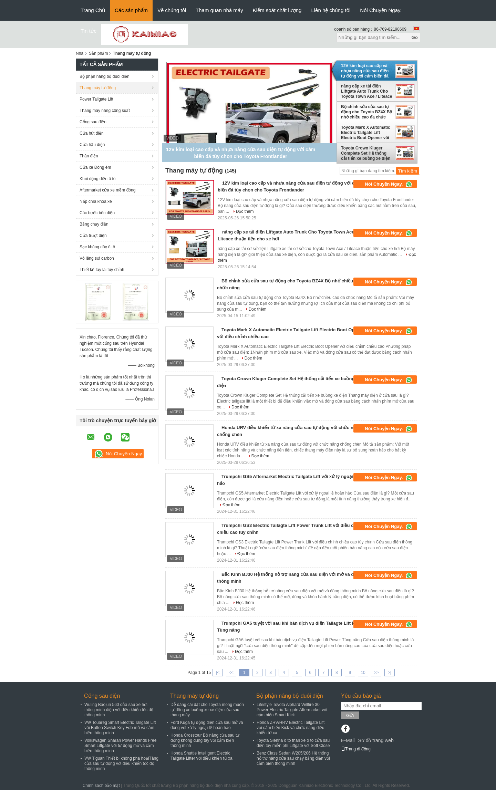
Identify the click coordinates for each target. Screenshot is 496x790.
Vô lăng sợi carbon (97, 258)
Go (414, 37)
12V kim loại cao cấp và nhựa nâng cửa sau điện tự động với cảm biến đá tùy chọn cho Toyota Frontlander (365, 71)
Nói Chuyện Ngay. (380, 10)
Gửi (350, 715)
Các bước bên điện (97, 212)
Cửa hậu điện (92, 144)
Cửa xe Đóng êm (95, 167)
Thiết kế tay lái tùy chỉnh (102, 269)
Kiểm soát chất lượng (277, 10)
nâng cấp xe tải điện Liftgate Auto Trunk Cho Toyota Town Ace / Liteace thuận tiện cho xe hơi (366, 91)
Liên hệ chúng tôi (330, 10)
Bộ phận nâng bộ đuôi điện (105, 76)
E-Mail (348, 740)
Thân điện (89, 156)
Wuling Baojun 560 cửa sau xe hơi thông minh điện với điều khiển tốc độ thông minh (118, 709)
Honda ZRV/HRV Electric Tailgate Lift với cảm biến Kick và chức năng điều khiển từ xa (290, 727)
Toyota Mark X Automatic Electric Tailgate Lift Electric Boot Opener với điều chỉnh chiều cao (365, 132)
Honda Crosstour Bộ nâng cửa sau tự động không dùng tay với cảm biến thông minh (204, 740)
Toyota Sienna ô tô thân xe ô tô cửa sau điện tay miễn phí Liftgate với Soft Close (293, 743)
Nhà (79, 53)
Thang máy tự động (98, 87)
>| (389, 672)
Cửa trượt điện (93, 235)
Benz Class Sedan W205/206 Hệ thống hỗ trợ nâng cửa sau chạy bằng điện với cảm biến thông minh (293, 758)
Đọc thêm (245, 211)
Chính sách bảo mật (101, 785)
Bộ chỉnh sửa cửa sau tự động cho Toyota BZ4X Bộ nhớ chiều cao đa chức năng (366, 111)
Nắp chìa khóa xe (96, 201)
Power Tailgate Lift (96, 99)
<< (231, 672)
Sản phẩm (98, 53)
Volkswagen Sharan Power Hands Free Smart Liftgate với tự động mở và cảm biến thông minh (120, 745)
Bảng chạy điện (94, 224)
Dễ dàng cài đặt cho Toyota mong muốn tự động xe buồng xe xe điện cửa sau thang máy (207, 709)
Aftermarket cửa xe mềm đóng (107, 190)
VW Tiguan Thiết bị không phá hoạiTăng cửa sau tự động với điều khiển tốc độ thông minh (121, 763)
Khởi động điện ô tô (97, 178)
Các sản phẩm (131, 10)
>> (376, 672)
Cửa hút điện (92, 133)
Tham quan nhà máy (219, 10)
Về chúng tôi (171, 10)
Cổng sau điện (93, 121)
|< (217, 672)
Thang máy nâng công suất (105, 110)
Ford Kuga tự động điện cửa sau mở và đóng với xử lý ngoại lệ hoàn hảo (206, 725)
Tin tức (88, 31)
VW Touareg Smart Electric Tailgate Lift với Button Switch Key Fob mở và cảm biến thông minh (120, 727)
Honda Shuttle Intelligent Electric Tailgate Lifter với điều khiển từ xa (201, 756)
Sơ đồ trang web (375, 740)
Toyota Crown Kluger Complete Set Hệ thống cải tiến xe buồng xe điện (365, 153)
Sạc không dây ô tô (97, 247)
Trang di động (356, 749)
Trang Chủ (93, 10)
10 (363, 672)
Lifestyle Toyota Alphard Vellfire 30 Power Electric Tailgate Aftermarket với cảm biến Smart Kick (292, 709)
